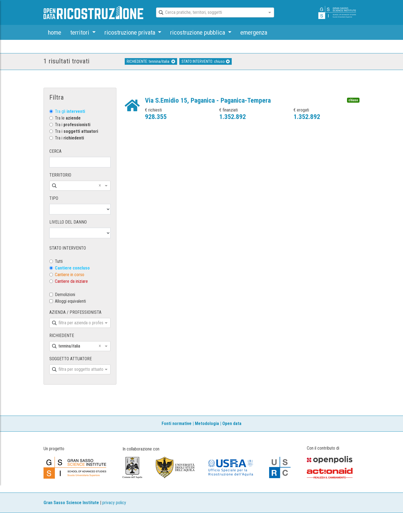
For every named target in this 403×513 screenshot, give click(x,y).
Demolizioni (65, 294)
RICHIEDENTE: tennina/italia (151, 61)
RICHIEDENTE (61, 335)
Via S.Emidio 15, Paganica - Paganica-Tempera (208, 100)
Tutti (59, 261)
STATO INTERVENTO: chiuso (206, 61)
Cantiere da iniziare (71, 281)
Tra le (68, 118)
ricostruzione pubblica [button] (198, 32)
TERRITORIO (60, 175)
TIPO (53, 198)
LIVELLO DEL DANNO (68, 222)
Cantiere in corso (69, 274)
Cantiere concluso (72, 268)
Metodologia (207, 423)
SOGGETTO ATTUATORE (70, 358)
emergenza (253, 32)
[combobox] (210, 12)
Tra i (72, 124)
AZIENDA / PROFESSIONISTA (75, 312)
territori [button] (80, 32)
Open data (231, 423)
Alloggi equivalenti (70, 301)
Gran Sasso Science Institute (71, 502)
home (54, 32)
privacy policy (114, 502)
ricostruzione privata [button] (130, 32)
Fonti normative (177, 423)
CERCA (55, 151)
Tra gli (70, 111)
